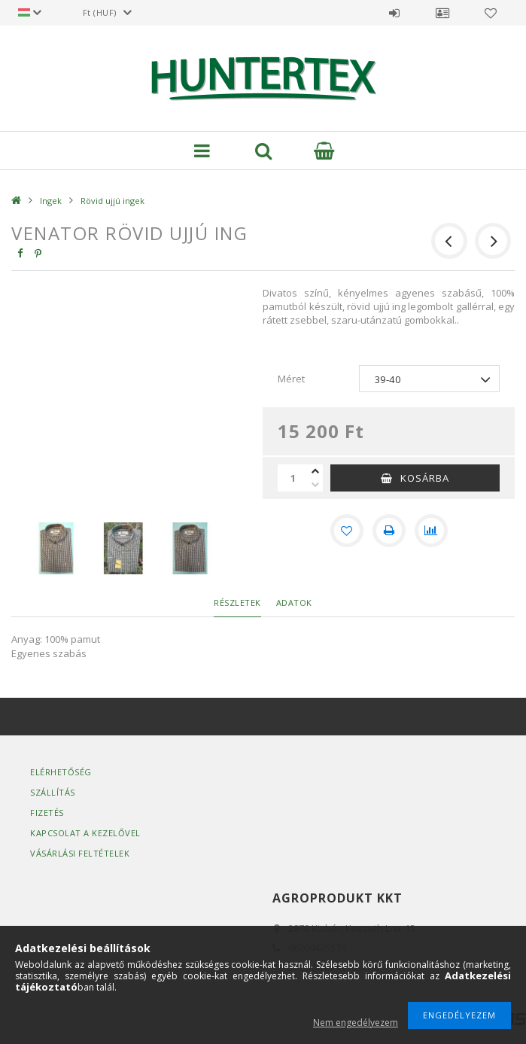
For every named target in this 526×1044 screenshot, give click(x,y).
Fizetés (47, 812)
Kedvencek (490, 13)
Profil (442, 13)
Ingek (51, 200)
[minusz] (315, 485)
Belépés (394, 13)
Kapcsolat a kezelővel (85, 833)
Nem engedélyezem (355, 1022)
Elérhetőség (61, 772)
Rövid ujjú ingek (112, 200)
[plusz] (315, 471)
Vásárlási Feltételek (79, 853)
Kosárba (424, 478)
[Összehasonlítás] (431, 530)
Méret (291, 378)
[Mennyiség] (293, 478)
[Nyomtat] (389, 530)
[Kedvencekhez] (346, 530)
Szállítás (52, 792)
